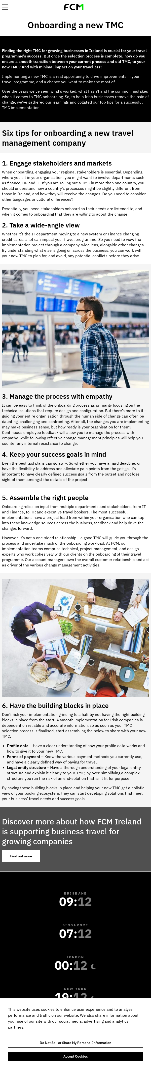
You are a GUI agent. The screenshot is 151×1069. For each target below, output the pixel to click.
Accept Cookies (75, 1056)
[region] (75, 1033)
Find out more (21, 856)
